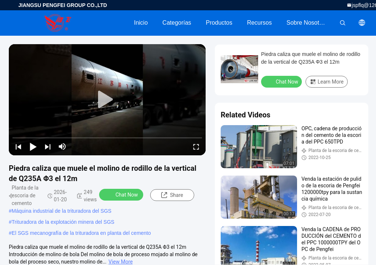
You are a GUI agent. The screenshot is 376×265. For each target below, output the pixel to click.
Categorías (176, 23)
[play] (107, 100)
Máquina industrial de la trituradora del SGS (62, 211)
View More (121, 262)
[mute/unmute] (62, 146)
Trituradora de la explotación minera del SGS (63, 222)
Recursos (259, 23)
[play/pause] (33, 146)
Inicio (141, 23)
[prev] (18, 146)
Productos (219, 23)
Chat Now (122, 194)
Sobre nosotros (306, 23)
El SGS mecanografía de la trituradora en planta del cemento (81, 233)
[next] (47, 146)
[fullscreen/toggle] (196, 146)
